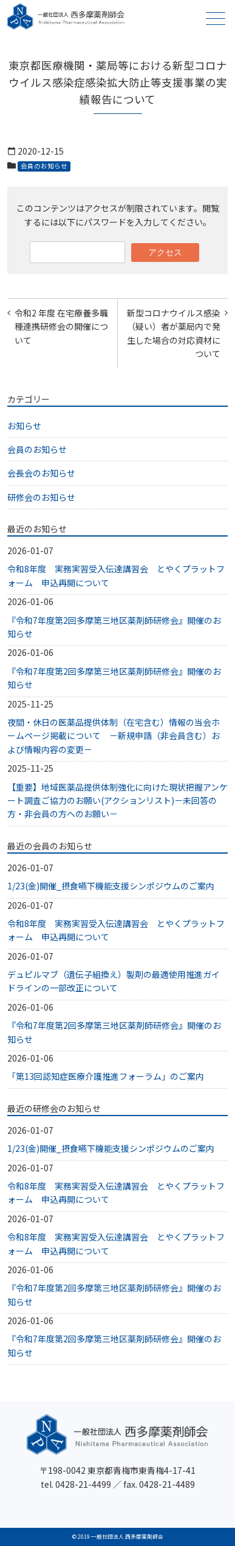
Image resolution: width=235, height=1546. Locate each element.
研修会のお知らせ (41, 497)
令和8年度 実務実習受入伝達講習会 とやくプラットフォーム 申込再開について (116, 575)
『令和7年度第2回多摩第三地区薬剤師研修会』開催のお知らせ (114, 627)
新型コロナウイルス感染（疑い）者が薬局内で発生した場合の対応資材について (173, 333)
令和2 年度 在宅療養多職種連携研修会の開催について (61, 326)
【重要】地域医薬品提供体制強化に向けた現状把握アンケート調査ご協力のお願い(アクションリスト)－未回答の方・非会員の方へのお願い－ (117, 800)
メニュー (214, 18)
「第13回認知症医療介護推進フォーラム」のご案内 (105, 1076)
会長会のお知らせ (41, 473)
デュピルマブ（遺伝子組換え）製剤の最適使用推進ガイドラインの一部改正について (113, 981)
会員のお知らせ (44, 165)
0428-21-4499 (83, 1484)
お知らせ (24, 426)
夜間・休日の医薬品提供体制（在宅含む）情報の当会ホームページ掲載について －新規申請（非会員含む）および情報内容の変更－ (113, 735)
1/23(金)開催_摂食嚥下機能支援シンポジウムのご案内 (110, 886)
